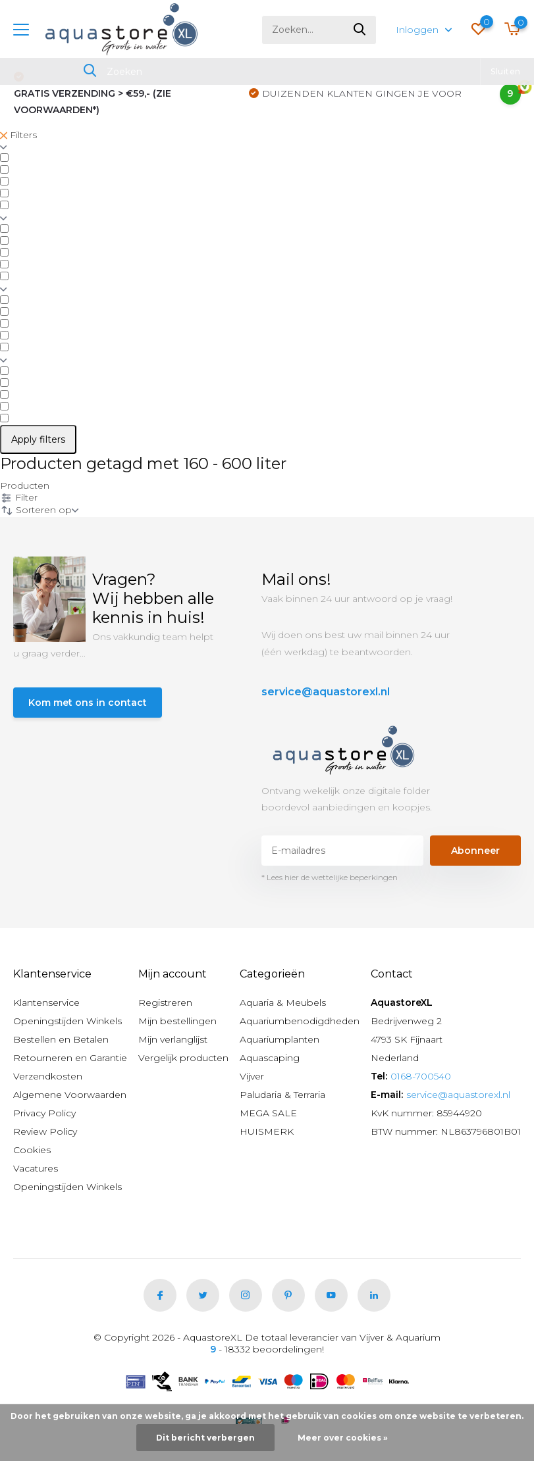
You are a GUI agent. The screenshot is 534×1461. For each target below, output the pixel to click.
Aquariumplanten (279, 1039)
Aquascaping (270, 1058)
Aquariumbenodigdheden (300, 1021)
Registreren (165, 1002)
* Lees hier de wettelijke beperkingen (329, 877)
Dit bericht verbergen (205, 1438)
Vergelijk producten (183, 1058)
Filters (18, 135)
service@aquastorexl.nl (325, 691)
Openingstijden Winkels (67, 1021)
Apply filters (38, 439)
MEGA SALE (268, 1113)
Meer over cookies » (343, 1438)
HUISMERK (267, 1131)
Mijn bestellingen (177, 1021)
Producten (24, 485)
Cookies (32, 1150)
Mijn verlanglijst (172, 1039)
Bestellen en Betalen (61, 1039)
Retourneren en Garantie (70, 1058)
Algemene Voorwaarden (69, 1095)
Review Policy (45, 1131)
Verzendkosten (47, 1076)
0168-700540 (420, 1076)
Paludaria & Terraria (282, 1095)
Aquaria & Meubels (283, 1002)
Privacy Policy (44, 1113)
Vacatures (35, 1168)
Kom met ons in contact (87, 702)
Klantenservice (46, 1002)
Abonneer (475, 850)
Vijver (252, 1076)
